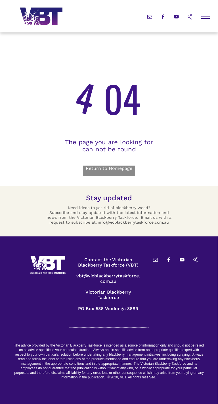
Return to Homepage (109, 168)
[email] (149, 17)
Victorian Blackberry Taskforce (108, 294)
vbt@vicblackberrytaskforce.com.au (108, 278)
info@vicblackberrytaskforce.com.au (133, 222)
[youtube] (176, 17)
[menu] (205, 16)
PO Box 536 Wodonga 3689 (108, 308)
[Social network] (189, 17)
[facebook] (163, 17)
